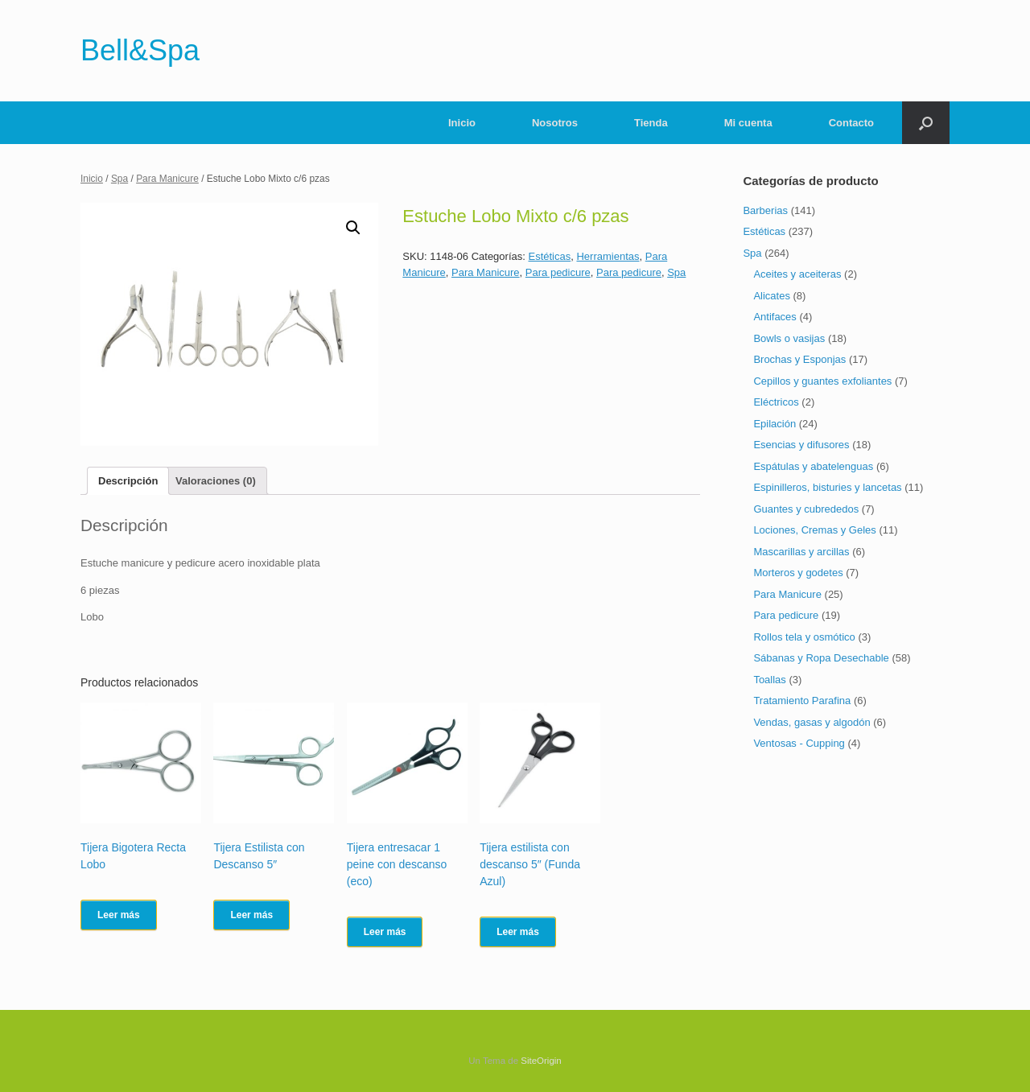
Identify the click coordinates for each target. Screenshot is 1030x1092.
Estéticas (549, 256)
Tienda (651, 123)
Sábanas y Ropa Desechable (820, 658)
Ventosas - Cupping (798, 743)
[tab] (128, 481)
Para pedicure (558, 272)
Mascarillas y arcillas (801, 552)
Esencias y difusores (801, 445)
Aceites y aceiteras (797, 274)
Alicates (771, 296)
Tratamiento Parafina (802, 700)
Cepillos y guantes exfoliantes (822, 381)
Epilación (774, 424)
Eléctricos (775, 402)
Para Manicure (167, 178)
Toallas (769, 680)
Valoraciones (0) (215, 481)
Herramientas (607, 256)
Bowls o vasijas (789, 338)
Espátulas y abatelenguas (813, 466)
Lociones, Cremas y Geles (814, 530)
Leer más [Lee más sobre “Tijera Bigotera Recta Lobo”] (118, 915)
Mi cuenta (748, 123)
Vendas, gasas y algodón (811, 722)
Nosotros (555, 123)
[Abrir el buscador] (926, 122)
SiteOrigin (541, 1060)
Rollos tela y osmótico (804, 637)
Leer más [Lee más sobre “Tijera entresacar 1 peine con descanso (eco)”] (385, 931)
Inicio (462, 123)
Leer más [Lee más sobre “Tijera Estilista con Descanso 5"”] (251, 915)
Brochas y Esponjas (799, 359)
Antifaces (774, 317)
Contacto (851, 123)
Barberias (765, 210)
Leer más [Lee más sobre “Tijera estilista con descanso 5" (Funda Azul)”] (517, 931)
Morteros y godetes (798, 573)
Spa (119, 178)
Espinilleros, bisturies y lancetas (827, 487)
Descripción (128, 481)
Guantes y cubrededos (806, 509)
